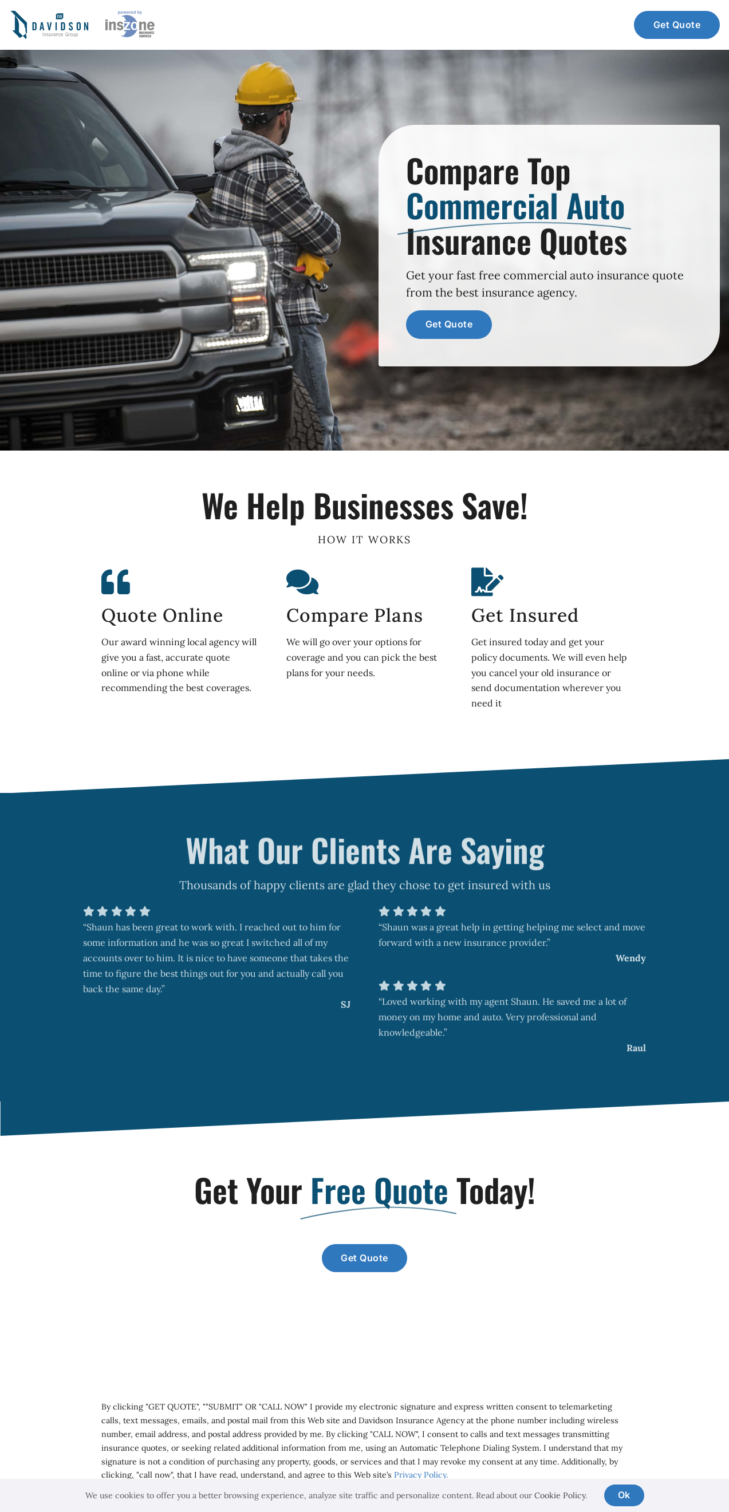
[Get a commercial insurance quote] (365, 1258)
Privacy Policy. (420, 1475)
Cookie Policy (559, 1495)
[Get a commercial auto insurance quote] (677, 25)
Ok (624, 1495)
